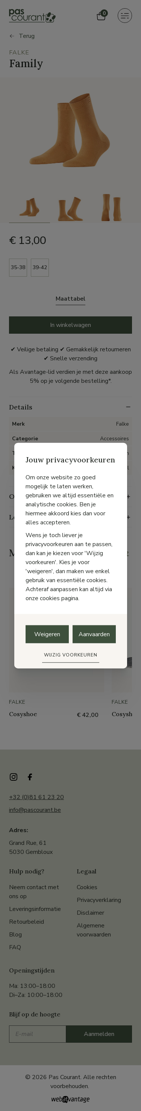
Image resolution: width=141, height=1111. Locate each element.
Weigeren (47, 634)
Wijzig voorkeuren (70, 655)
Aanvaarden (94, 634)
